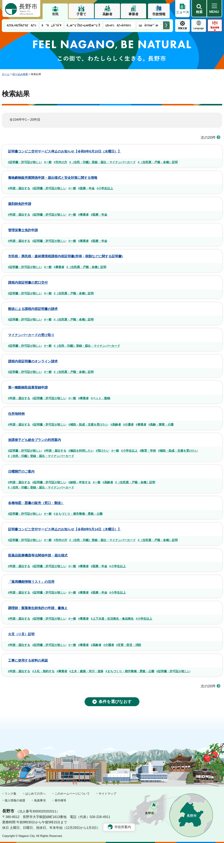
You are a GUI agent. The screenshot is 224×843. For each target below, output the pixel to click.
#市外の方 (60, 162)
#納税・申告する (79, 482)
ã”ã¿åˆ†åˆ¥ (52, 25)
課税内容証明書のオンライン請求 (33, 361)
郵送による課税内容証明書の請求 (33, 309)
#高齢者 (116, 424)
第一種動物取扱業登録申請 (28, 387)
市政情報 (158, 14)
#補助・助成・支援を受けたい (88, 424)
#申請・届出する (19, 188)
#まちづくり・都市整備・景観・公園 (78, 513)
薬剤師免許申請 (19, 204)
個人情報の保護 (15, 800)
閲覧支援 (182, 28)
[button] (199, 8)
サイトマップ (107, 793)
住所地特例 (16, 414)
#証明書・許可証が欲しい (25, 162)
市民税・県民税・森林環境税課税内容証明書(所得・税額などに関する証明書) (65, 256)
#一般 (48, 162)
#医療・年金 (86, 188)
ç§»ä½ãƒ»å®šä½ (119, 25)
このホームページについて (72, 793)
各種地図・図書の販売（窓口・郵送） (36, 503)
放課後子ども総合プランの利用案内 (34, 440)
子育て (81, 14)
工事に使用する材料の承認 (28, 660)
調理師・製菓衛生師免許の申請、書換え (38, 608)
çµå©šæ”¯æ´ (150, 25)
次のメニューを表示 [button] (166, 25)
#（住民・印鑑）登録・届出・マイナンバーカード (102, 162)
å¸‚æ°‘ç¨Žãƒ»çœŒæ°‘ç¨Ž (83, 25)
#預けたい (102, 450)
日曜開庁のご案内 (21, 471)
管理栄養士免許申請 (23, 230)
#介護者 (128, 424)
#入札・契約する (43, 671)
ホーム (6, 74)
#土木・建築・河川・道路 (86, 671)
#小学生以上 (105, 188)
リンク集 (10, 793)
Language (199, 28)
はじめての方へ (35, 793)
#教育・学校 (148, 450)
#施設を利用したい (81, 450)
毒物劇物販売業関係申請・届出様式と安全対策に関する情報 (52, 178)
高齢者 (107, 14)
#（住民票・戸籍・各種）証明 (158, 162)
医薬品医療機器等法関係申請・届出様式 (38, 555)
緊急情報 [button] (214, 27)
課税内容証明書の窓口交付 (28, 282)
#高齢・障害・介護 (161, 424)
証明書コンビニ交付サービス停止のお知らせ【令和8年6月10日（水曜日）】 (64, 151)
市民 (55, 14)
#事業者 (83, 214)
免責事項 (40, 800)
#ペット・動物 (100, 398)
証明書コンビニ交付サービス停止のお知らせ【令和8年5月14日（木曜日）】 (64, 529)
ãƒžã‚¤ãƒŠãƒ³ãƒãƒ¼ (22, 25)
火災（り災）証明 (21, 634)
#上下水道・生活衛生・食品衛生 (112, 618)
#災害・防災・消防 (128, 645)
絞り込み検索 (20, 74)
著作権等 (60, 800)
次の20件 (210, 137)
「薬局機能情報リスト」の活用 (31, 582)
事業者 (133, 14)
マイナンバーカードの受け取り (31, 335)
